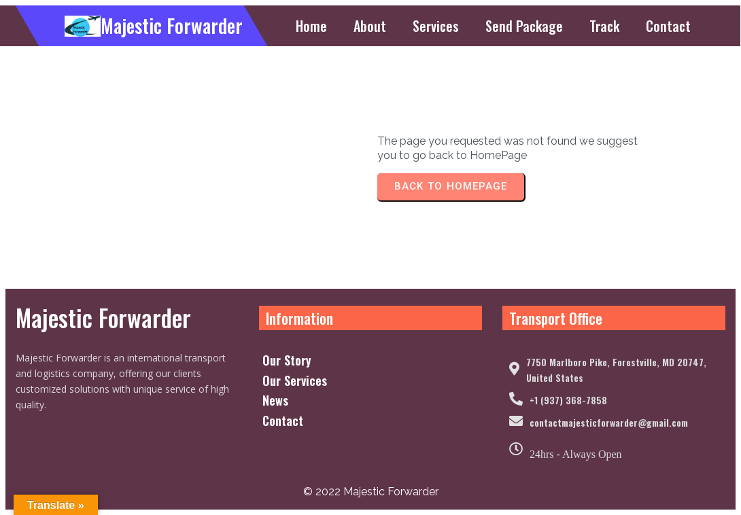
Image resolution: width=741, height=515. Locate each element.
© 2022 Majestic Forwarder (370, 491)
